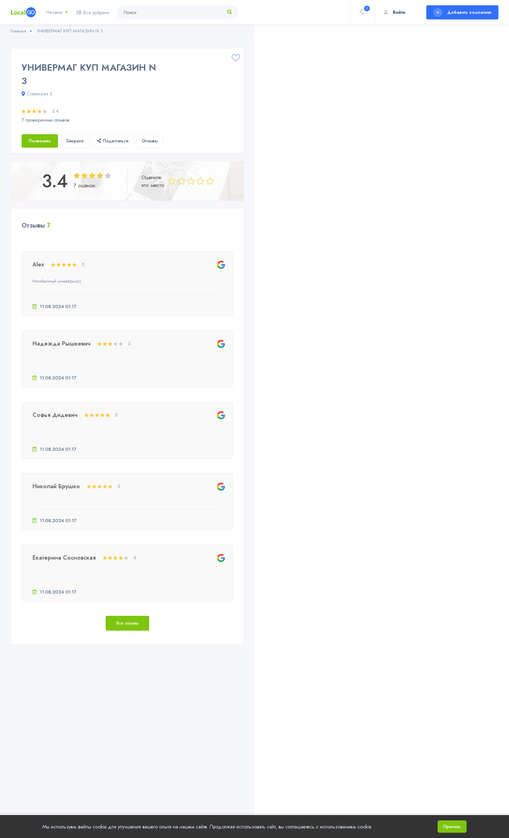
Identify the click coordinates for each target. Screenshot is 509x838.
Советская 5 (37, 93)
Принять (452, 826)
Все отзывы (127, 623)
